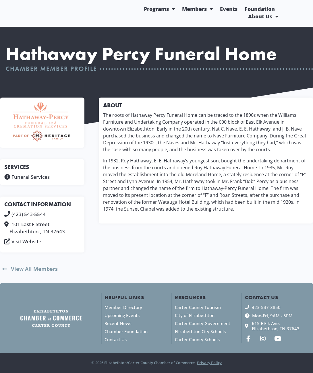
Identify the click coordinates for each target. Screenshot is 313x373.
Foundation (260, 8)
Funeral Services (30, 177)
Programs (159, 9)
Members (197, 9)
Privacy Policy (209, 363)
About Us (263, 16)
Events (228, 8)
